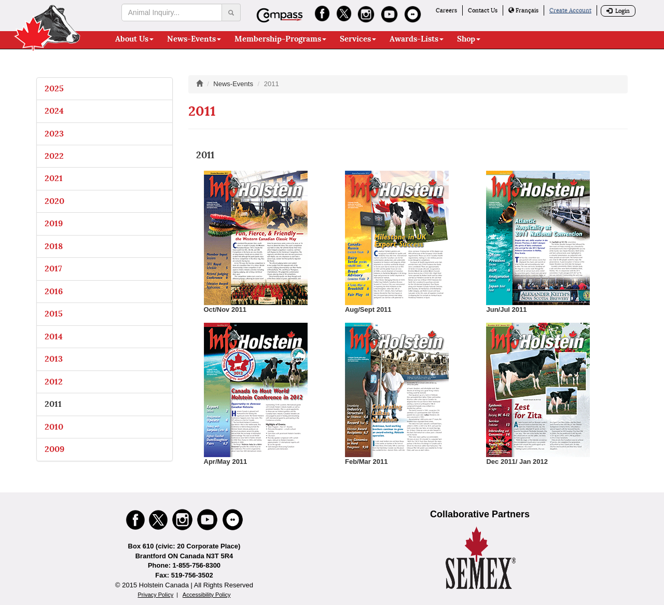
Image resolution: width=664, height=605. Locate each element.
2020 (54, 201)
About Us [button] (134, 39)
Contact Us (482, 10)
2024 (54, 110)
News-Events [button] (194, 39)
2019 (54, 223)
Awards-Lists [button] (417, 39)
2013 (54, 358)
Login (618, 11)
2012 (54, 381)
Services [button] (358, 39)
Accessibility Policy (207, 595)
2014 (54, 336)
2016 (54, 291)
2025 (54, 88)
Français (523, 10)
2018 (54, 246)
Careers (446, 10)
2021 (54, 178)
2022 (54, 155)
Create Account (570, 10)
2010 (54, 426)
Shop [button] (468, 39)
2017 (53, 268)
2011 (53, 403)
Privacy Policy (155, 595)
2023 (54, 133)
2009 (54, 449)
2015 (54, 313)
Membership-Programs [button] (280, 39)
